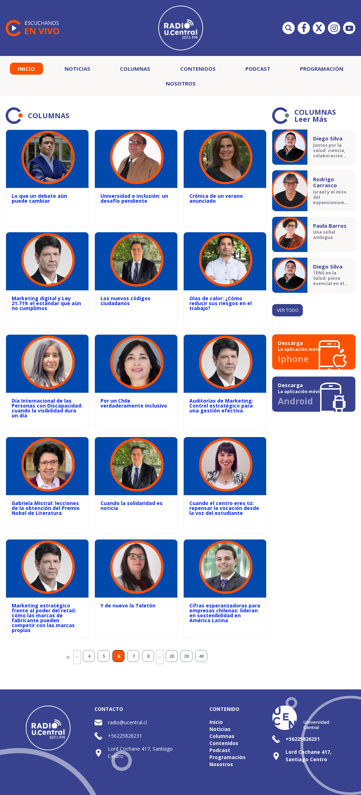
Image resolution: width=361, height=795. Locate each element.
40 (201, 656)
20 (171, 656)
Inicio (26, 68)
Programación (321, 68)
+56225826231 (125, 735)
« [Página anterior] (68, 656)
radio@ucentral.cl (127, 722)
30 (186, 656)
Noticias (77, 68)
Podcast (257, 68)
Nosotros (181, 83)
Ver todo (288, 310)
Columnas (135, 68)
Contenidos (198, 68)
